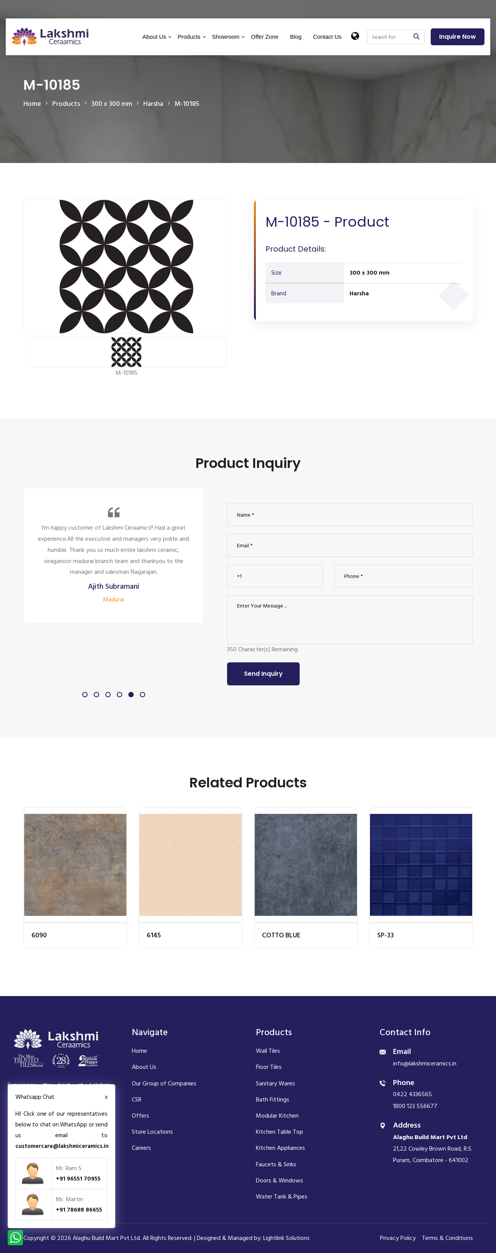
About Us (154, 36)
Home (32, 103)
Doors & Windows (279, 1180)
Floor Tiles (269, 1067)
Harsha (359, 293)
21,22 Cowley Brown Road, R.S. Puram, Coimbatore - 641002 (432, 1149)
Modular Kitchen (277, 1116)
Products (188, 36)
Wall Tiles (268, 1051)
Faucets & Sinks (276, 1164)
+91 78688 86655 (79, 1210)
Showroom (226, 36)
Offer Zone (264, 36)
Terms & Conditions (447, 1238)
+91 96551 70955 (78, 1179)
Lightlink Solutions (286, 1238)
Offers (140, 1116)
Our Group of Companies (164, 1083)
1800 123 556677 (415, 1106)
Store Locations (152, 1132)
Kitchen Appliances (280, 1148)
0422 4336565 (412, 1094)
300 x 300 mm (370, 273)
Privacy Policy (398, 1238)
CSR (136, 1100)
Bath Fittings (272, 1100)
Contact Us (327, 36)
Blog (296, 36)
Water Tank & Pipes (281, 1197)
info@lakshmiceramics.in (424, 1064)
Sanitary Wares (275, 1083)
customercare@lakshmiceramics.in (62, 1146)
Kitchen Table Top (279, 1132)
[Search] (388, 37)
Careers (141, 1148)
